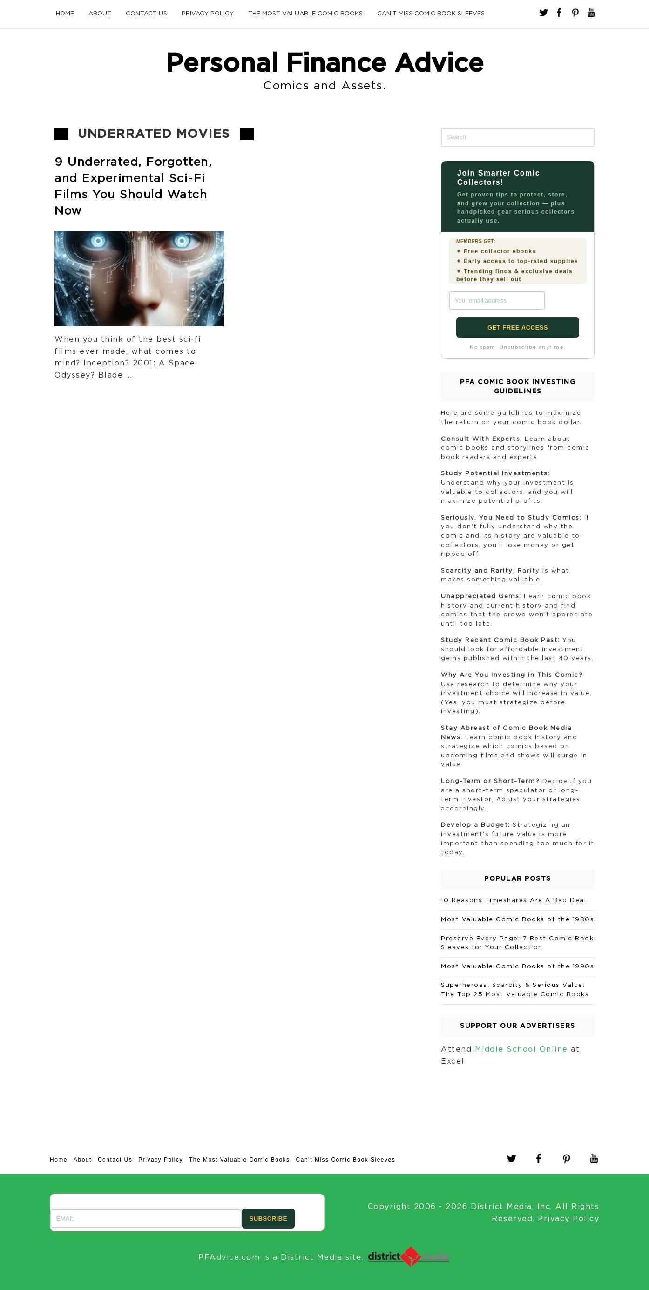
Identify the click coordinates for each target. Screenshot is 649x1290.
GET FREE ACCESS (517, 327)
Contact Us (146, 14)
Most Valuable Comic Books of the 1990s (517, 967)
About (99, 14)
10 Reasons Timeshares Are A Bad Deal (513, 901)
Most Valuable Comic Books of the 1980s (517, 920)
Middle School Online (521, 1049)
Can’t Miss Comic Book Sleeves (431, 14)
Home (65, 14)
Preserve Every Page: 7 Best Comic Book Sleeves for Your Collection (517, 943)
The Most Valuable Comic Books (305, 14)
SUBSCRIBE (268, 1218)
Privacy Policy (208, 14)
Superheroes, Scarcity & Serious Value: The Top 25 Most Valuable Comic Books (515, 990)
